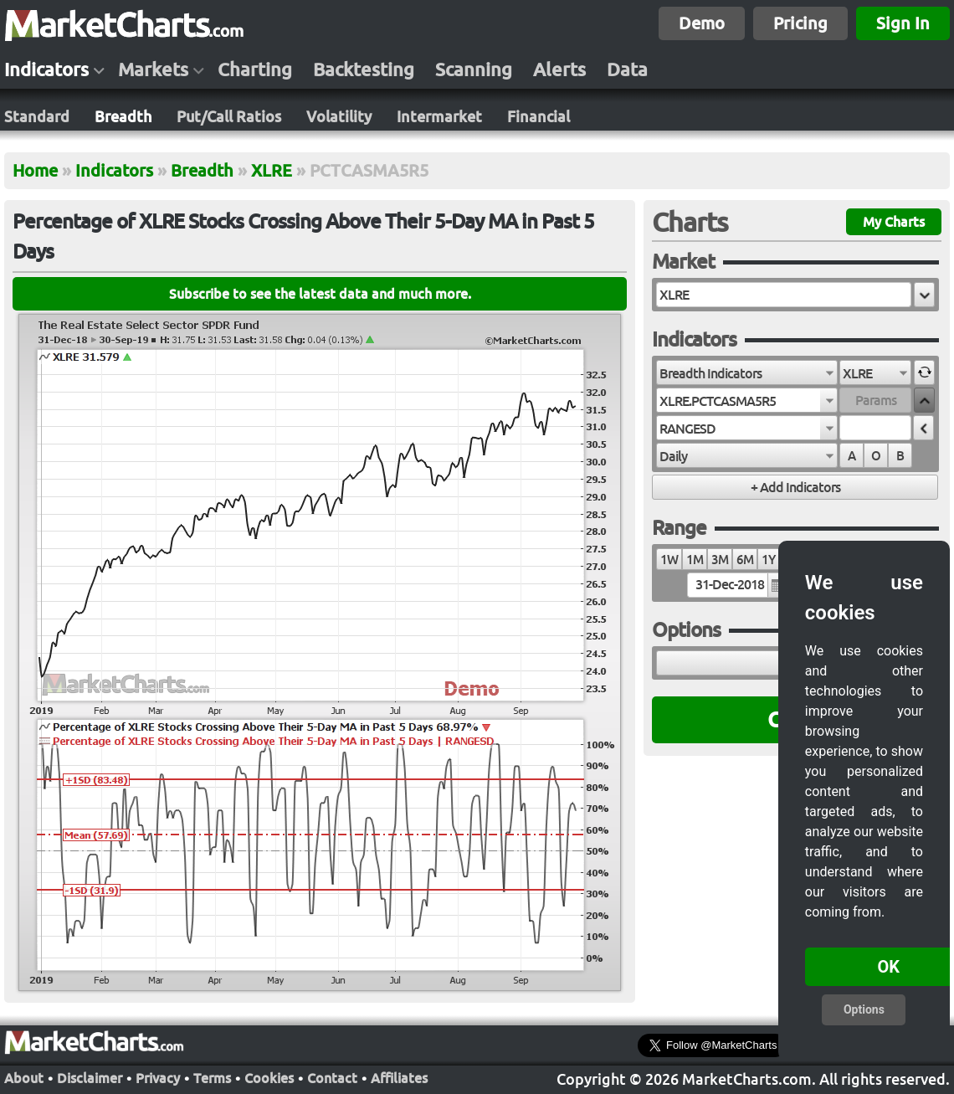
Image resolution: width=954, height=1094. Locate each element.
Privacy (158, 1076)
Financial (538, 116)
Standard (36, 116)
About (24, 1076)
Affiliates (399, 1076)
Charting (255, 69)
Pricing (800, 23)
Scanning (473, 69)
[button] (924, 294)
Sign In (903, 23)
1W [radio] (669, 559)
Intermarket (439, 116)
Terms (212, 1076)
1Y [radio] (768, 559)
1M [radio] (694, 559)
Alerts (559, 69)
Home (35, 170)
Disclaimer (89, 1076)
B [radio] (900, 456)
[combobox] (747, 372)
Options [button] (864, 1009)
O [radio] (875, 456)
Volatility (339, 116)
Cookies (269, 1076)
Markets (153, 69)
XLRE (271, 170)
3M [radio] (719, 559)
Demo (702, 23)
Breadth (123, 116)
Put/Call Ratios (229, 116)
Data (627, 69)
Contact (332, 1076)
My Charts (894, 221)
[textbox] (783, 294)
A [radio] (851, 456)
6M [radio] (744, 559)
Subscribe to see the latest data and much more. (320, 293)
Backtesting (363, 69)
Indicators (46, 69)
